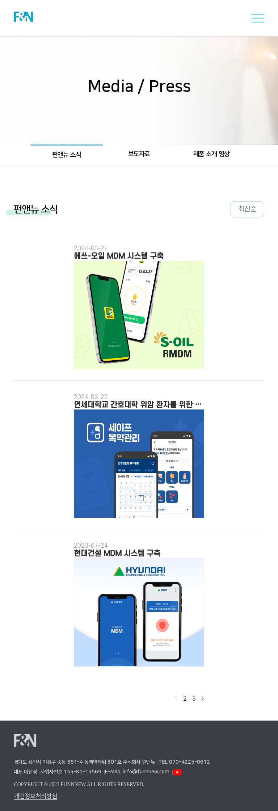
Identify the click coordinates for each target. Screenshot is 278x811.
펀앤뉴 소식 (66, 154)
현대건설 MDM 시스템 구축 (117, 553)
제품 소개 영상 (211, 154)
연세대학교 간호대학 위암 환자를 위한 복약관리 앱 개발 (139, 405)
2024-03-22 (91, 248)
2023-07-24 (91, 546)
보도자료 (139, 154)
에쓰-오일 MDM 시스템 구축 (119, 256)
